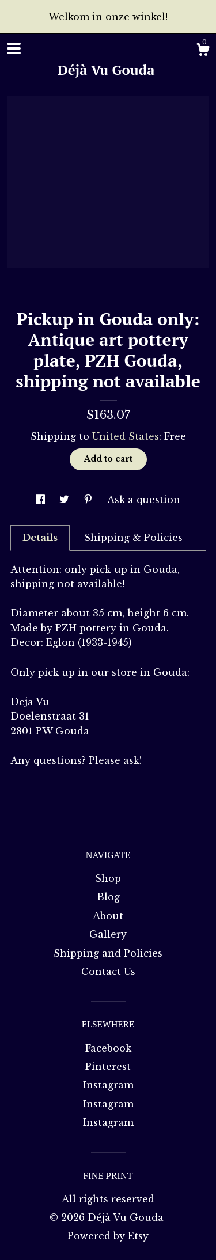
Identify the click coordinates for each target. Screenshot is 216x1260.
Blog (108, 897)
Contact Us (108, 971)
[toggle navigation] (14, 48)
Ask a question (143, 499)
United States (125, 436)
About (108, 916)
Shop (108, 878)
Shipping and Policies (108, 953)
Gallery (108, 934)
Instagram (108, 1085)
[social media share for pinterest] (90, 499)
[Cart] (202, 51)
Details (40, 537)
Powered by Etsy (108, 1236)
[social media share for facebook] (42, 499)
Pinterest (108, 1066)
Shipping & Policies (133, 537)
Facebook (108, 1048)
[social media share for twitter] (65, 499)
